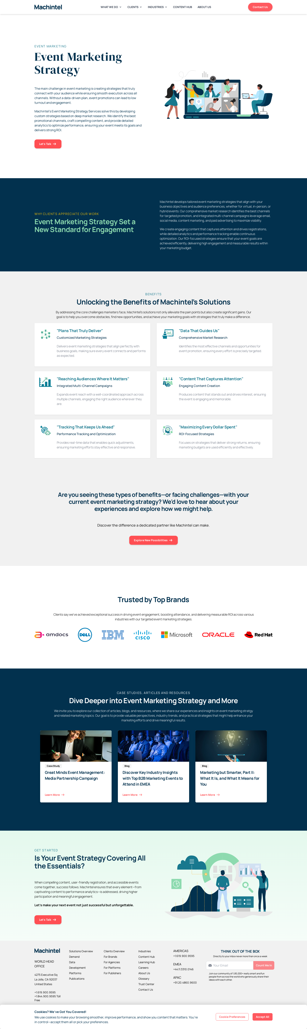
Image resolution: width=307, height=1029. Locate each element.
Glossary (143, 978)
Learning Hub (146, 962)
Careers (143, 967)
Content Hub (182, 7)
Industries (158, 7)
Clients (134, 7)
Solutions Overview (81, 951)
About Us (204, 7)
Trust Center (146, 984)
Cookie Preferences (232, 1017)
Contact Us (260, 7)
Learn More (55, 795)
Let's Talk (48, 144)
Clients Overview (114, 951)
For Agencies (112, 962)
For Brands (110, 957)
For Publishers (112, 973)
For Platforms (112, 967)
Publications (76, 978)
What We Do (111, 7)
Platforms (75, 973)
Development (77, 967)
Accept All (262, 1017)
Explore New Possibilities (153, 540)
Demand (74, 957)
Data (72, 962)
